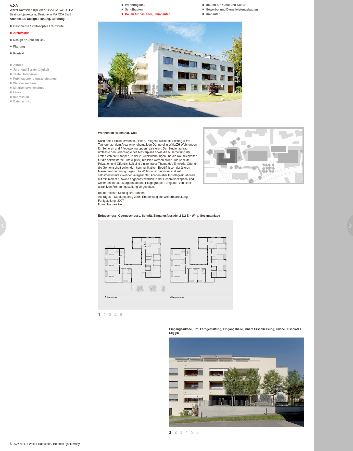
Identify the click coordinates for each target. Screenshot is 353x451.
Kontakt (18, 53)
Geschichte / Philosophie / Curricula (38, 26)
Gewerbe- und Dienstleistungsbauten (232, 9)
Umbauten (213, 14)
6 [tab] (197, 432)
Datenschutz (22, 101)
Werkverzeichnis (25, 83)
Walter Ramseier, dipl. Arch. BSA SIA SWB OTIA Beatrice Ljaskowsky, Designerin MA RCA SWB (41, 12)
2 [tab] (104, 315)
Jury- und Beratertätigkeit (31, 69)
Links (17, 92)
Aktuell (18, 65)
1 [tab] (99, 315)
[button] (170, 69)
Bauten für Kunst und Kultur (225, 5)
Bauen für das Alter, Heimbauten (147, 14)
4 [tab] (115, 315)
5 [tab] (121, 315)
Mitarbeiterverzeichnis (28, 87)
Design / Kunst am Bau (29, 40)
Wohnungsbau (135, 5)
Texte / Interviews (25, 74)
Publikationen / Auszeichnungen (35, 78)
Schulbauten (134, 9)
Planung (19, 46)
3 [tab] (110, 315)
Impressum (21, 97)
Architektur (21, 33)
